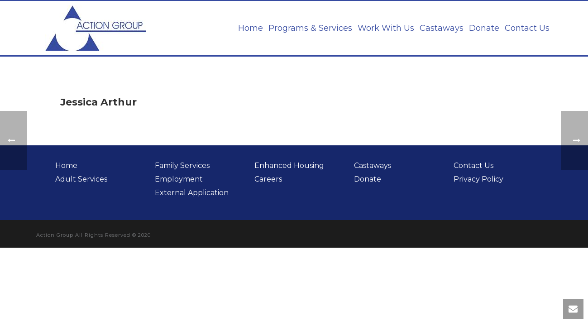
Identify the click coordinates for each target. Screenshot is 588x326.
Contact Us (527, 28)
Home (250, 28)
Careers (268, 179)
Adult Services (81, 179)
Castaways (442, 28)
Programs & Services (310, 28)
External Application (192, 192)
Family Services (182, 165)
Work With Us (386, 28)
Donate (484, 28)
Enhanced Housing (289, 165)
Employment (179, 179)
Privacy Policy (478, 179)
